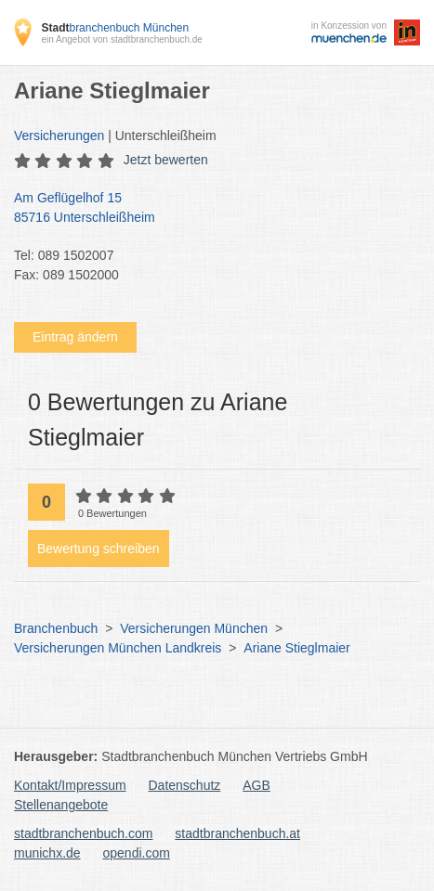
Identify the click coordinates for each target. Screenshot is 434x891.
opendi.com (135, 853)
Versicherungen (59, 135)
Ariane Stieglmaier (296, 647)
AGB (256, 785)
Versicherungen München (194, 628)
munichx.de (47, 853)
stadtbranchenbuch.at (237, 833)
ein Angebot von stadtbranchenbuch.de (121, 39)
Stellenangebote (61, 804)
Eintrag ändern (75, 336)
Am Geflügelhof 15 (207, 208)
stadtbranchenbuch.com (83, 833)
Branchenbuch (56, 628)
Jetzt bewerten (166, 159)
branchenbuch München (115, 27)
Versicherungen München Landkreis (117, 647)
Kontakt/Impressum (70, 785)
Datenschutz (185, 785)
